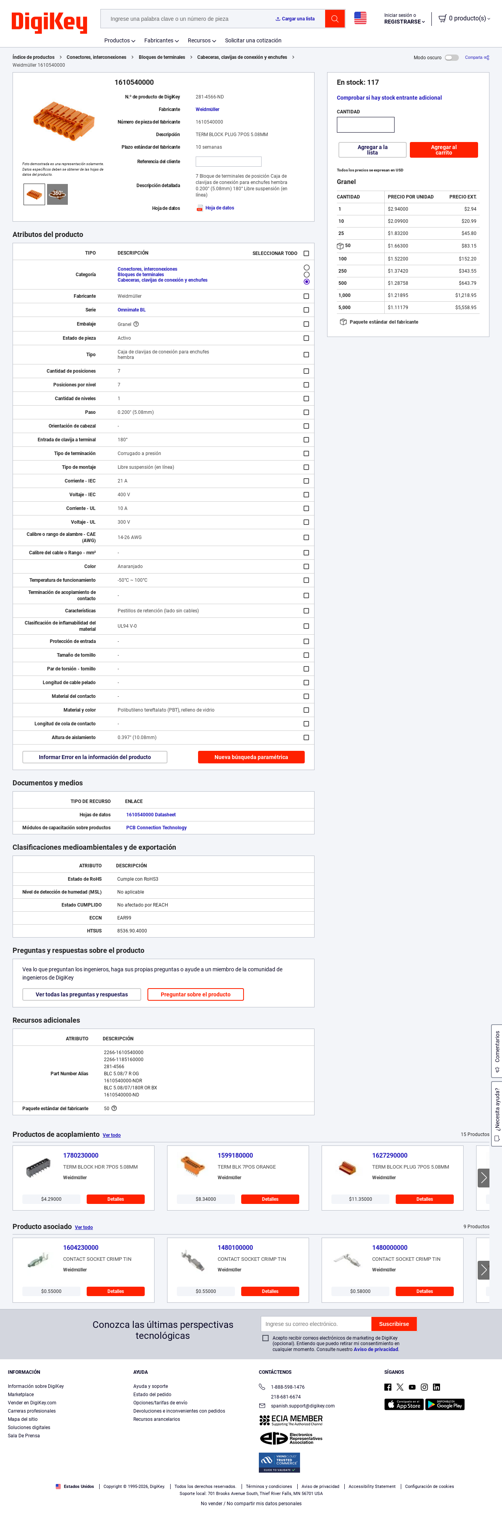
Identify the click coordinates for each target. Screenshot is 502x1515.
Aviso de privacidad (376, 1349)
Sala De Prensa (24, 1436)
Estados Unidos (75, 1486)
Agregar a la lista (373, 150)
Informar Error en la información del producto (95, 757)
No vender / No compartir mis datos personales (251, 1503)
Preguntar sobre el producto (196, 994)
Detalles (115, 1199)
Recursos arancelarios (156, 1419)
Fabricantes (158, 40)
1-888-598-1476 (282, 1387)
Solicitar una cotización (253, 40)
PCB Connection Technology (156, 827)
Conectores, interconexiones (96, 57)
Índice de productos (34, 57)
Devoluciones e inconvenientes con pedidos (179, 1411)
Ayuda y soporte (150, 1386)
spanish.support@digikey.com (297, 1406)
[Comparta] (477, 57)
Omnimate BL (132, 310)
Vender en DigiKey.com (32, 1403)
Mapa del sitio (23, 1419)
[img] (49, 24)
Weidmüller (207, 109)
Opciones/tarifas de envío (160, 1403)
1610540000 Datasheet (151, 815)
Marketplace (21, 1394)
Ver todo (112, 1135)
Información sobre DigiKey (36, 1386)
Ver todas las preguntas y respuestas (82, 994)
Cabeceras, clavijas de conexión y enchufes (242, 57)
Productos (117, 40)
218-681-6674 (280, 1397)
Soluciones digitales (29, 1427)
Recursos (199, 40)
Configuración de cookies (429, 1486)
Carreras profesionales (32, 1411)
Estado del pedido (152, 1394)
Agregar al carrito (444, 150)
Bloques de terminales (162, 57)
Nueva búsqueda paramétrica (251, 757)
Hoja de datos (215, 208)
